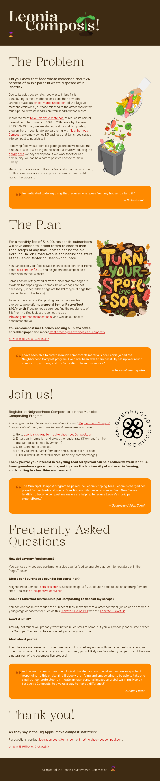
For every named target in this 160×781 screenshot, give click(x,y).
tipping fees (16, 154)
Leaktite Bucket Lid (112, 611)
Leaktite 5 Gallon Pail (74, 611)
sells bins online (50, 587)
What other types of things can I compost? (77, 332)
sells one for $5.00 (29, 270)
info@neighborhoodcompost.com (30, 317)
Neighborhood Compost (94, 423)
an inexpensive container (45, 591)
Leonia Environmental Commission (85, 770)
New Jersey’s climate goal (47, 118)
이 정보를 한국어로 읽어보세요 (29, 339)
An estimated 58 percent (50, 103)
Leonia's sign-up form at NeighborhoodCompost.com (58, 434)
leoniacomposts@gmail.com (57, 739)
